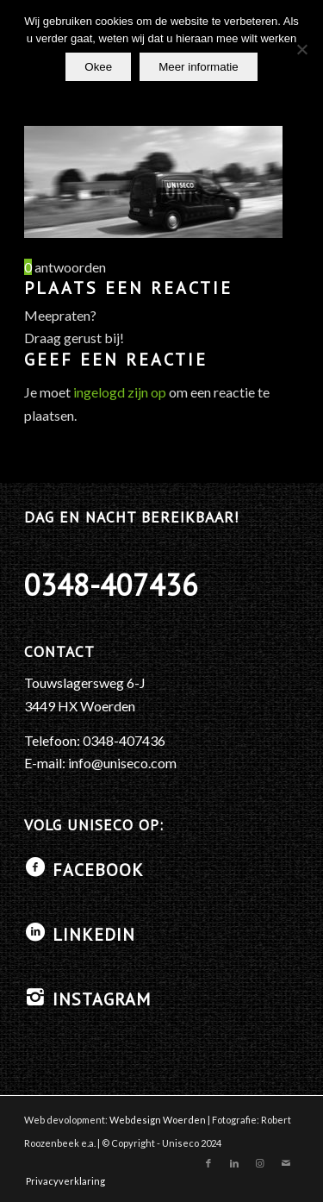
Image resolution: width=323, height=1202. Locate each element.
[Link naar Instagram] (260, 1163)
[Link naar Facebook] (208, 1163)
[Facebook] (35, 867)
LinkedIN (94, 934)
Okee (98, 66)
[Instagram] (35, 997)
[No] (301, 49)
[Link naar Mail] (286, 1163)
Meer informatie (198, 66)
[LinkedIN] (35, 932)
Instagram (102, 999)
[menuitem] (61, 1181)
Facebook (98, 870)
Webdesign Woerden (157, 1119)
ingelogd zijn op (119, 392)
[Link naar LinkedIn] (234, 1163)
